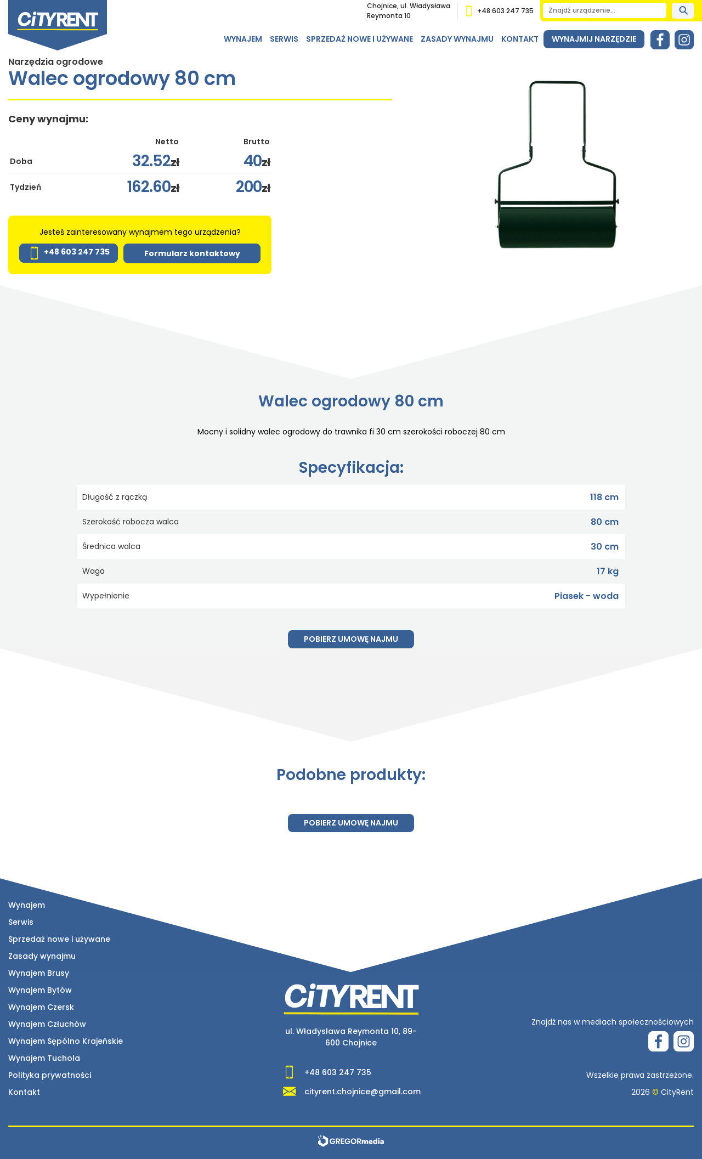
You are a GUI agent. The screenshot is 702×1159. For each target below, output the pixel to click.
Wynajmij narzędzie (594, 38)
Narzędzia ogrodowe (55, 61)
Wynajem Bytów (40, 990)
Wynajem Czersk (41, 1007)
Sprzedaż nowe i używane (359, 38)
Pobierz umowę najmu (351, 639)
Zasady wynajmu (457, 38)
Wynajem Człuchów (47, 1024)
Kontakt (520, 38)
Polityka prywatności (49, 1075)
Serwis (284, 38)
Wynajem (243, 38)
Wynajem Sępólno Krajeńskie (65, 1041)
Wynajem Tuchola (44, 1058)
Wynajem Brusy (38, 973)
